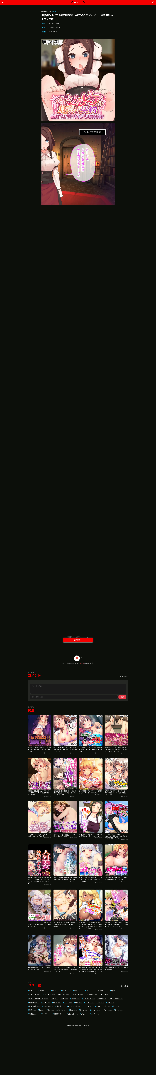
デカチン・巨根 (103, 1006)
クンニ (117, 1006)
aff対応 (51, 28)
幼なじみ (62, 1010)
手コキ (108, 1010)
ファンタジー (89, 998)
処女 (55, 998)
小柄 (84, 1014)
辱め (101, 1002)
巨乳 (55, 991)
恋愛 (110, 1002)
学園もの (34, 1002)
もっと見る (124, 986)
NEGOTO (78, 2)
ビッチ (95, 1014)
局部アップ (59, 1014)
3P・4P (75, 998)
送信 (122, 697)
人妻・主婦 (35, 995)
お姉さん (34, 1014)
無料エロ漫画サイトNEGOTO (80, 1025)
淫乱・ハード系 (116, 998)
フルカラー (49, 995)
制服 (64, 998)
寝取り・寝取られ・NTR (39, 998)
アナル (68, 1002)
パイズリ (89, 1002)
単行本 (58, 28)
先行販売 (73, 1014)
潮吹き (57, 1002)
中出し (78, 991)
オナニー (95, 1010)
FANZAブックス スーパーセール (80, 1006)
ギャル (84, 1010)
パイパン (46, 1014)
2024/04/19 (53, 32)
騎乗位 (102, 998)
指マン (119, 1010)
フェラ (90, 991)
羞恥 (32, 1010)
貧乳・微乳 (63, 995)
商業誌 (54, 11)
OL (42, 1010)
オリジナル (91, 995)
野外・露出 (34, 1006)
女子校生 (103, 991)
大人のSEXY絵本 (54, 24)
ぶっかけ (48, 1006)
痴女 (51, 1010)
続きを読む (78, 640)
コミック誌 (77, 995)
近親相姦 (60, 1006)
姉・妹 (46, 1002)
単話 (32, 991)
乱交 (73, 1010)
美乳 (78, 1002)
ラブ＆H (104, 995)
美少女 (115, 991)
